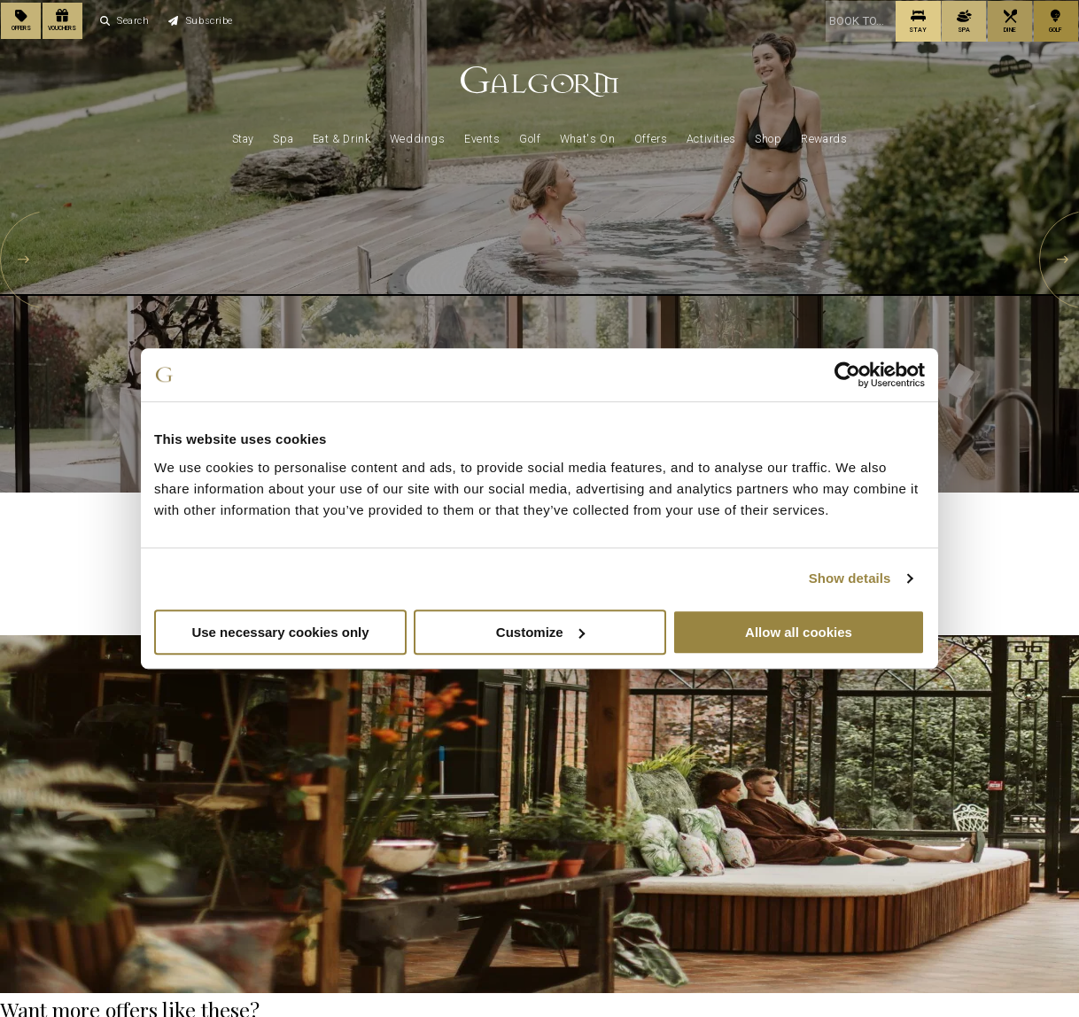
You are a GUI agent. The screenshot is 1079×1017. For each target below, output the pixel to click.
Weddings (418, 134)
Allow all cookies (798, 632)
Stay (243, 134)
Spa (283, 134)
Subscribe (200, 19)
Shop (768, 134)
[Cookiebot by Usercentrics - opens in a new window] (847, 374)
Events (482, 134)
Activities (711, 134)
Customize (540, 632)
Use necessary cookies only (280, 632)
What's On (588, 134)
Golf (529, 134)
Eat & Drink (342, 134)
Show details (850, 578)
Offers (651, 134)
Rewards (824, 134)
